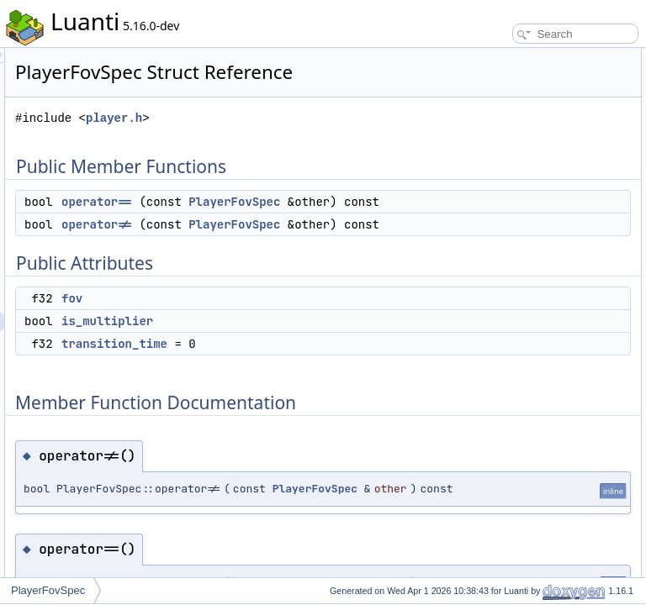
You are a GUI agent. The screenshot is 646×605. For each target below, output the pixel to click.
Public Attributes (494, 112)
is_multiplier (317, 437)
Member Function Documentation (532, 186)
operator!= (307, 303)
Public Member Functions (515, 57)
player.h (324, 142)
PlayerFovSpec (317, 262)
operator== (307, 243)
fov (282, 414)
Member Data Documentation (524, 242)
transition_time (325, 459)
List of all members (500, 316)
